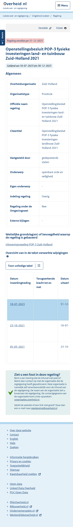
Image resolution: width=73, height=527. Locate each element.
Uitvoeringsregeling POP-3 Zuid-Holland (29, 244)
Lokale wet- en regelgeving (15, 15)
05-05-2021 (17, 346)
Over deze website (20, 430)
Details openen (2, 37)
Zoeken (14, 447)
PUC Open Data (19, 492)
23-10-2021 (17, 325)
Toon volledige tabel (20, 265)
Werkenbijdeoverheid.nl (24, 515)
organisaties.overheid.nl (26, 399)
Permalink (45, 28)
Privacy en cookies (20, 461)
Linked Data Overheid (22, 488)
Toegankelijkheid (20, 465)
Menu (64, 5)
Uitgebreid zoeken (40, 15)
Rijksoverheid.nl (19, 506)
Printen (61, 28)
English (14, 439)
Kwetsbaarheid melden (23, 474)
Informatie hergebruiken (24, 457)
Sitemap (15, 470)
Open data (16, 484)
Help (12, 443)
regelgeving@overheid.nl (44, 408)
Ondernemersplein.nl (22, 510)
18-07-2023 (17, 304)
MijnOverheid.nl (19, 502)
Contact (14, 434)
